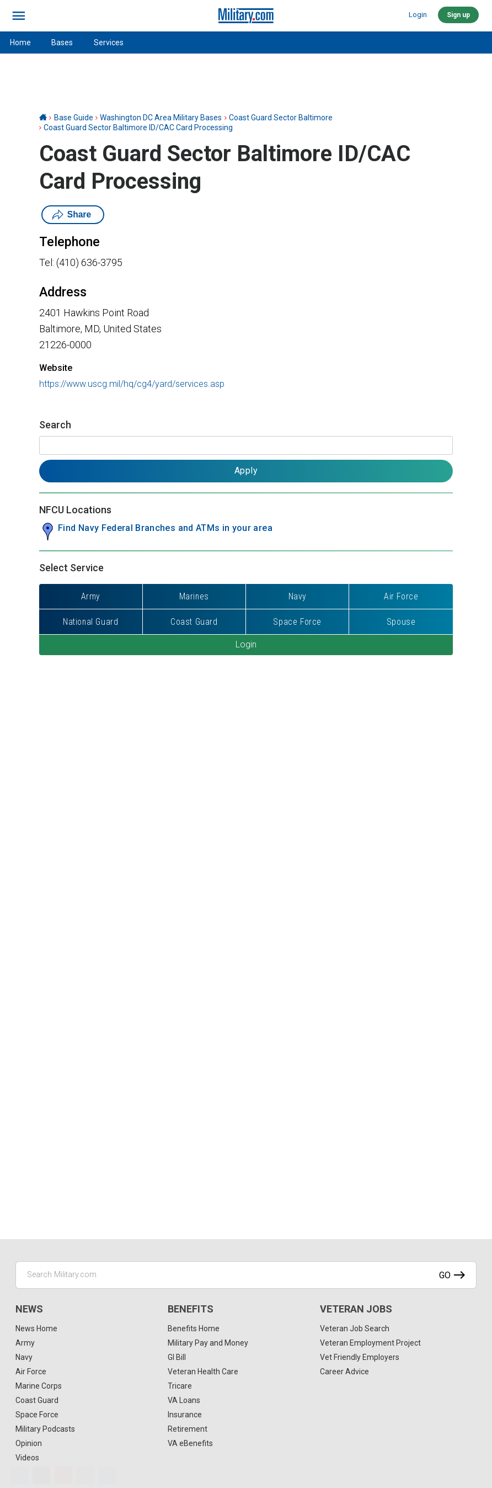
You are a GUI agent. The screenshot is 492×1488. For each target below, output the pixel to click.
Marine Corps (38, 1385)
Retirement (187, 1429)
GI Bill (177, 1357)
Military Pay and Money (208, 1342)
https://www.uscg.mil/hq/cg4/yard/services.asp (131, 384)
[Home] (43, 117)
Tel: (46, 262)
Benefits (190, 1309)
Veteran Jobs (356, 1309)
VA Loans (184, 1400)
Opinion (28, 1443)
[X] (41, 1475)
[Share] (108, 1475)
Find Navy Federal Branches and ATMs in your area (165, 528)
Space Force (36, 1414)
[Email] (85, 1475)
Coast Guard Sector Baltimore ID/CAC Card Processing (138, 127)
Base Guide (73, 117)
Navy (24, 1357)
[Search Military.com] (246, 1275)
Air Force (30, 1371)
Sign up (458, 15)
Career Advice (344, 1371)
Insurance (185, 1414)
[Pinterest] (63, 1475)
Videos (27, 1457)
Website (55, 368)
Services (109, 42)
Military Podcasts (45, 1429)
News (29, 1309)
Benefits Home (194, 1328)
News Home (36, 1328)
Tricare (180, 1385)
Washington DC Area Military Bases (161, 117)
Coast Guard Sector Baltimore (281, 117)
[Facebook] (19, 1475)
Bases (62, 42)
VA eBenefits (190, 1443)
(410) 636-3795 (89, 262)
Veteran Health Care (203, 1371)
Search (55, 425)
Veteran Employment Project (370, 1342)
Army (25, 1342)
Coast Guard (36, 1400)
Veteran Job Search (354, 1328)
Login (418, 14)
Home (20, 42)
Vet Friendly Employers (359, 1357)
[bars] (19, 16)
